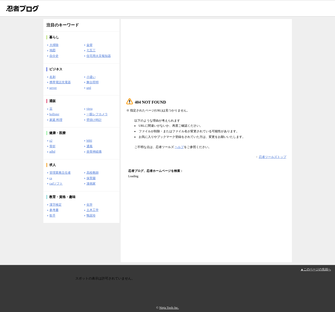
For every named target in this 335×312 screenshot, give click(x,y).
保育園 (91, 178)
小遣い (91, 77)
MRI (89, 140)
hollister (54, 114)
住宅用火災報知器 (98, 56)
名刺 (52, 77)
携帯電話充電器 (60, 82)
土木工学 (92, 210)
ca (50, 178)
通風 (89, 146)
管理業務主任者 (60, 172)
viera (89, 108)
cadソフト (56, 183)
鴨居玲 (91, 215)
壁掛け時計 (94, 120)
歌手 (52, 215)
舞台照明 (92, 82)
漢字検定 (55, 204)
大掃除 (54, 45)
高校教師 (92, 172)
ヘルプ (179, 147)
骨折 (52, 146)
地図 (52, 50)
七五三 (91, 50)
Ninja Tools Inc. (169, 307)
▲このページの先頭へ (316, 269)
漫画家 (91, 183)
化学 (89, 204)
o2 (50, 140)
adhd (52, 151)
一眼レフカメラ (97, 114)
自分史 (54, 56)
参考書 (54, 210)
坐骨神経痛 (94, 151)
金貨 (89, 45)
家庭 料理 (55, 120)
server (53, 88)
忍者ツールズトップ (272, 157)
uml (88, 88)
